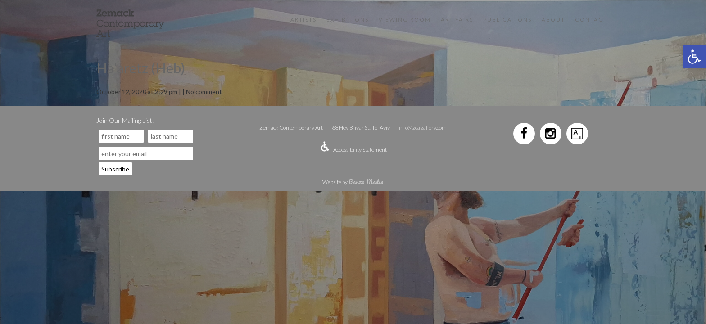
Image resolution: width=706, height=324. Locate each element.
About (553, 19)
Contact (591, 19)
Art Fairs (457, 19)
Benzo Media (366, 181)
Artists (303, 19)
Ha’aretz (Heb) (140, 67)
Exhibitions (347, 19)
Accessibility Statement (360, 149)
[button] (694, 56)
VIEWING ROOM (405, 19)
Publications (507, 19)
